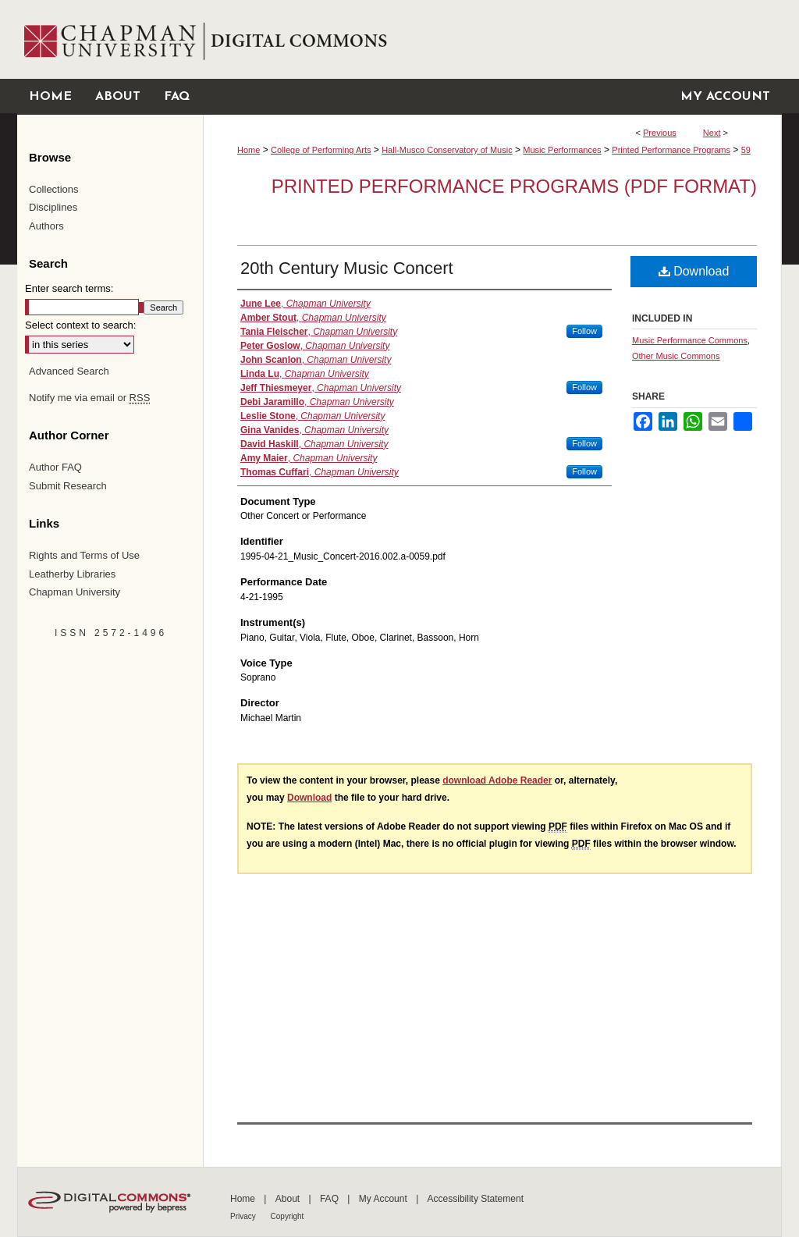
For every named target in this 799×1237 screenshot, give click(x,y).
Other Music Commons (675, 356)
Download (694, 271)
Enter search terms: (69, 288)
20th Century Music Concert (346, 268)
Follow (584, 331)
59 (746, 150)
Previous (659, 132)
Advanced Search (69, 371)
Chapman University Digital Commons (492, 39)
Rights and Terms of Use (84, 555)
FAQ (330, 1198)
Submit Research (68, 486)
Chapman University (74, 592)
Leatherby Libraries (72, 574)
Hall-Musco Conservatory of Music (447, 150)
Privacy (244, 1216)
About (289, 1198)
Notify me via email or (89, 398)
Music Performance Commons (690, 340)
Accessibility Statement (476, 1198)
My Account (384, 1198)
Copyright (287, 1216)
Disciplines (53, 207)
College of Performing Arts (321, 150)
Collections (54, 189)
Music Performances (562, 150)
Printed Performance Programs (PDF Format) (514, 186)
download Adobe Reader (497, 780)
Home (248, 150)
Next (712, 132)
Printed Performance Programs (671, 150)
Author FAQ (55, 467)
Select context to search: (80, 325)
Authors (46, 226)
